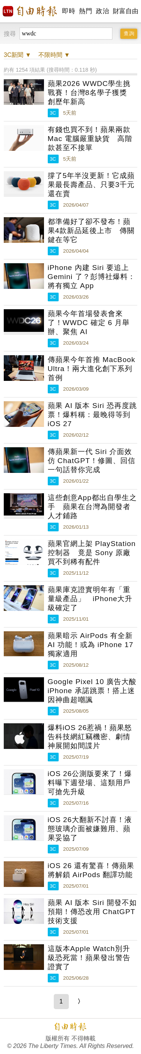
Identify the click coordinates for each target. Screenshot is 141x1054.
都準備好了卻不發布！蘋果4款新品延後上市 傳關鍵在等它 (91, 231)
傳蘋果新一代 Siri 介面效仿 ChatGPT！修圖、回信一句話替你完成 (91, 461)
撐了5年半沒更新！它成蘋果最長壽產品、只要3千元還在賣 (91, 185)
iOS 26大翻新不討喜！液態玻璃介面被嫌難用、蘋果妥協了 (90, 829)
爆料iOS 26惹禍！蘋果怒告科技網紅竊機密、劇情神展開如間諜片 (90, 737)
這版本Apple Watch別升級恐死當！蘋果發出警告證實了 (89, 958)
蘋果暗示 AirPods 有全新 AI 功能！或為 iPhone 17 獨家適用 (90, 645)
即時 (68, 11)
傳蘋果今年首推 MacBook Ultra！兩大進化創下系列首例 (91, 369)
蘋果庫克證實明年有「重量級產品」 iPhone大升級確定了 (90, 599)
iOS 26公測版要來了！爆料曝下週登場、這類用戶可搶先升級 (90, 783)
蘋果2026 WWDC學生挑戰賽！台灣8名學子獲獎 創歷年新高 (91, 93)
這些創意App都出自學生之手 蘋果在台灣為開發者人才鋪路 (92, 507)
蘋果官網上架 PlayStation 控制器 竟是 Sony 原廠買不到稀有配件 (92, 553)
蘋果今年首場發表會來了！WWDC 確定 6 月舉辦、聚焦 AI (89, 323)
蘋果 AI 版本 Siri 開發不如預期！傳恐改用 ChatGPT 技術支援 (92, 912)
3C (53, 113)
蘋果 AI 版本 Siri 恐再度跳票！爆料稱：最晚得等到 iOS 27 (92, 415)
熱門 (85, 11)
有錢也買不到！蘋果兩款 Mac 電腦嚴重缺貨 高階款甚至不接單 (90, 139)
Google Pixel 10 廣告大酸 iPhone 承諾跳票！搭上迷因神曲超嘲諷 (92, 691)
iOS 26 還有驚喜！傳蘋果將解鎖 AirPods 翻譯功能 (91, 870)
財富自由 (125, 11)
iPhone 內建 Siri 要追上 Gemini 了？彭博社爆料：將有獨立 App (91, 277)
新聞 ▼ (17, 55)
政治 (102, 11)
